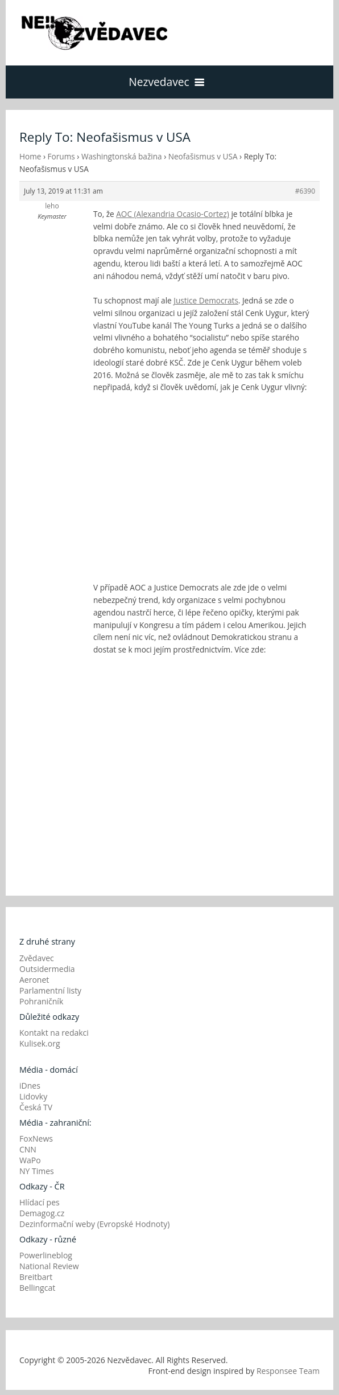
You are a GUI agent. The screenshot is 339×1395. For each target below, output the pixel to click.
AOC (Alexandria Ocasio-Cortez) (172, 213)
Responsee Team (288, 1370)
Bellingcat (37, 1287)
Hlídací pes (39, 1202)
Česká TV (35, 1107)
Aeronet (34, 979)
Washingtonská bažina (121, 156)
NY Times (36, 1171)
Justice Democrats (205, 300)
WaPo (30, 1160)
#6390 (305, 191)
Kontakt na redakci (54, 1032)
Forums (61, 156)
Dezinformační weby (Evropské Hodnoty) (94, 1223)
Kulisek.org (39, 1043)
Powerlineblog (45, 1255)
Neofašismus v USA (203, 156)
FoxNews (36, 1138)
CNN (27, 1149)
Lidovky (33, 1096)
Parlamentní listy (50, 990)
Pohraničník (41, 1001)
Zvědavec (36, 958)
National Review (49, 1266)
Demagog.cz (41, 1213)
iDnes (29, 1085)
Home (30, 156)
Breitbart (35, 1276)
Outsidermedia (47, 968)
